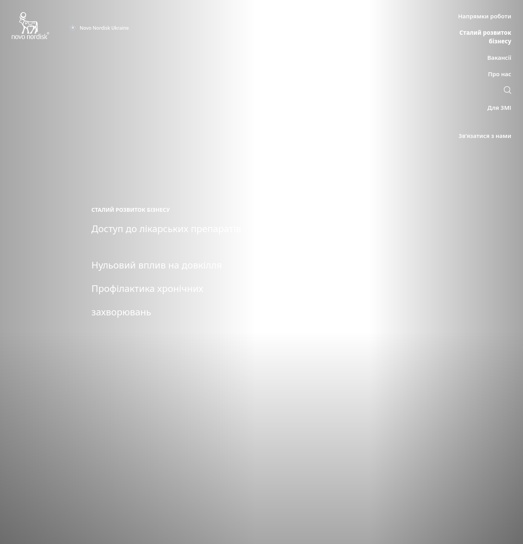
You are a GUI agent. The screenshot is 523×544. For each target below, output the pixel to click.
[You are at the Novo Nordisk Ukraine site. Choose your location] (99, 28)
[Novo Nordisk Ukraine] (41, 26)
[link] (507, 91)
